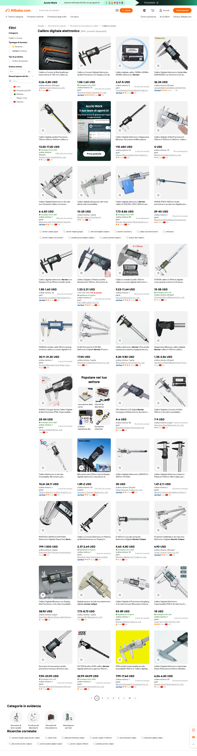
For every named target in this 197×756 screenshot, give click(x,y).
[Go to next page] (135, 698)
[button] (117, 10)
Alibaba (41, 26)
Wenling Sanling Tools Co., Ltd (128, 622)
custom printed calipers (110, 238)
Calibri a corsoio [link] (109, 26)
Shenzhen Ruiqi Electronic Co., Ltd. (169, 425)
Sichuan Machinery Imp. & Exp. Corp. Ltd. (55, 365)
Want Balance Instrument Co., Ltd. (130, 363)
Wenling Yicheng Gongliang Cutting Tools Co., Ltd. (171, 492)
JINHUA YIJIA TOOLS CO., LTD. (52, 88)
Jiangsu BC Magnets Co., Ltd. (89, 617)
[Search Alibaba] (76, 10)
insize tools (51, 738)
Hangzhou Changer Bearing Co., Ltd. (92, 492)
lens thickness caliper (126, 738)
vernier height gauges (73, 232)
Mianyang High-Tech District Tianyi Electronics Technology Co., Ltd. (55, 222)
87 (130, 698)
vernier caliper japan (49, 232)
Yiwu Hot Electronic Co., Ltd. (128, 298)
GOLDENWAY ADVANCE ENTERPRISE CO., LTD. (171, 88)
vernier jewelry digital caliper (49, 744)
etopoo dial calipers (135, 238)
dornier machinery (123, 232)
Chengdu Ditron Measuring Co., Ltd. (169, 297)
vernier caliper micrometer (51, 238)
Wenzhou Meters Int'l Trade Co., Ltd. (131, 557)
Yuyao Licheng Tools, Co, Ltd (166, 552)
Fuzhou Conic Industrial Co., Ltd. (52, 157)
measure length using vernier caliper (24, 738)
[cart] (153, 11)
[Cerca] (126, 10)
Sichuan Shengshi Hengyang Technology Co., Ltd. (55, 686)
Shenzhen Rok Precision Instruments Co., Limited (55, 552)
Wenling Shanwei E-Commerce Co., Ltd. (132, 684)
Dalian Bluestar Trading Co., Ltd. (129, 490)
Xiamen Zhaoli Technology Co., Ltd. (169, 684)
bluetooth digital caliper (152, 738)
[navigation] (20, 362)
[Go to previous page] (91, 698)
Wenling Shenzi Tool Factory (89, 217)
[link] (193, 730)
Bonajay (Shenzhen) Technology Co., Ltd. (132, 222)
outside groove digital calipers (81, 238)
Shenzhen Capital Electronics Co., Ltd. (93, 363)
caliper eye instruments (147, 232)
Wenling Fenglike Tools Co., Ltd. (167, 155)
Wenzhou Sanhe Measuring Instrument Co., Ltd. (171, 220)
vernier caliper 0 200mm (101, 738)
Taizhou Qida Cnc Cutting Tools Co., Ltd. (55, 492)
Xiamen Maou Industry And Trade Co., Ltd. (132, 155)
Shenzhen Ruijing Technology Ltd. (130, 428)
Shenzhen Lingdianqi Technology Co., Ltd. (55, 298)
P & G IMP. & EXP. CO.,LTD (88, 302)
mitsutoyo (168, 232)
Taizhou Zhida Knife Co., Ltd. (50, 430)
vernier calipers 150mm (77, 744)
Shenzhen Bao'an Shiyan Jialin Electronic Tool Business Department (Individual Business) (55, 617)
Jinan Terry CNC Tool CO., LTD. (167, 622)
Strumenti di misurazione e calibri (84, 26)
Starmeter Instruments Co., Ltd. (90, 686)
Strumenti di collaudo (57, 26)
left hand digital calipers (98, 232)
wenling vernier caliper (104, 744)
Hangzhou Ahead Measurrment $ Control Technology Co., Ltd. (171, 363)
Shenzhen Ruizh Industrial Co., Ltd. (91, 92)
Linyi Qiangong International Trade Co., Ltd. (132, 90)
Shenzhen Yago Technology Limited (92, 557)
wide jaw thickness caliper (73, 738)
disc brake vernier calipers (20, 744)
